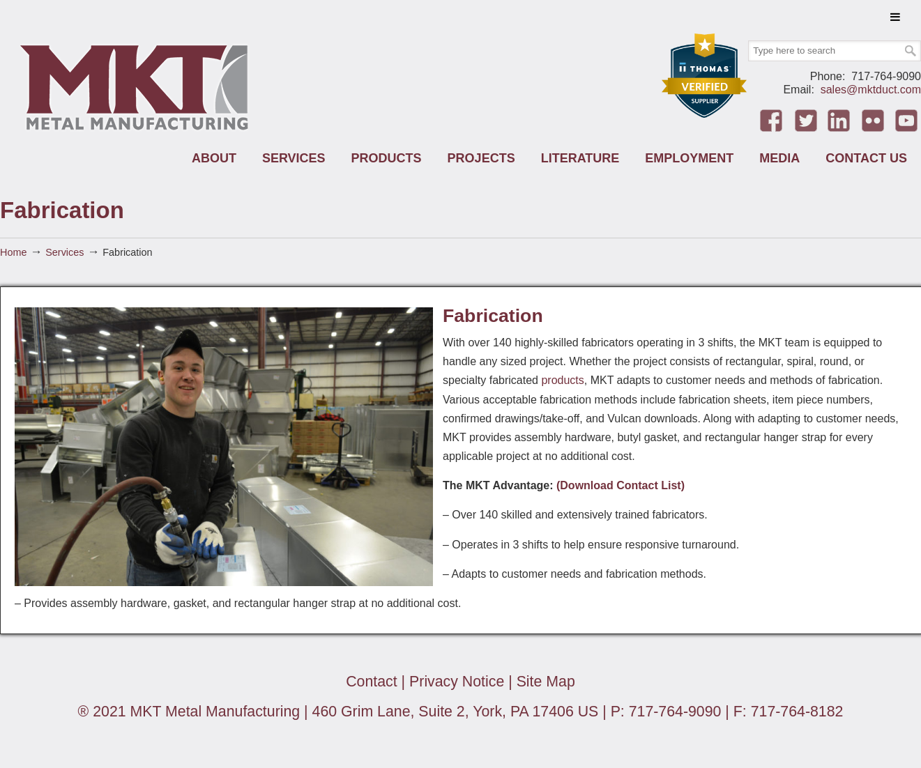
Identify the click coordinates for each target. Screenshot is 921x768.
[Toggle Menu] (895, 16)
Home (13, 252)
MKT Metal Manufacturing (136, 86)
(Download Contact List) (621, 485)
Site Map (546, 681)
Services (64, 252)
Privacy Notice (456, 681)
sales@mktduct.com (871, 89)
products (562, 380)
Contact (371, 681)
